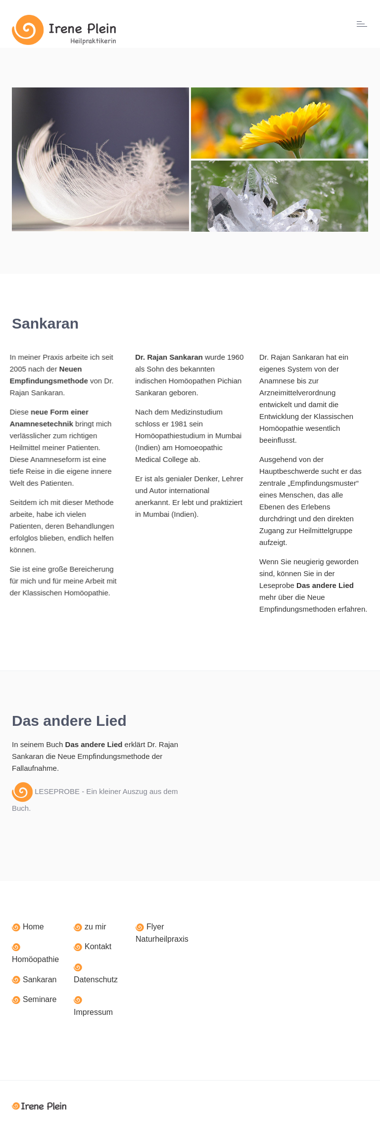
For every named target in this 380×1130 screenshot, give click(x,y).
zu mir (95, 926)
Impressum (93, 1012)
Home (33, 926)
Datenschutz (96, 979)
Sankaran (40, 979)
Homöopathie (35, 959)
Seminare (39, 999)
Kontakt (98, 946)
